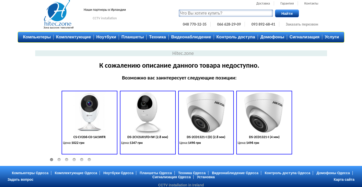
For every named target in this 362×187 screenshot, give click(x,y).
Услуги (332, 37)
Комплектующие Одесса (76, 173)
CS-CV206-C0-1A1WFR (89, 137)
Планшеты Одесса (156, 173)
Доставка (263, 3)
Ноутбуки (106, 37)
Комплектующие (73, 37)
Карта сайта (344, 179)
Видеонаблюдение (191, 37)
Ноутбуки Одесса (118, 173)
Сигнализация (305, 37)
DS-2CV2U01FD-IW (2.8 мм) (147, 137)
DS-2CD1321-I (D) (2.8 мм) (206, 137)
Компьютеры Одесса (30, 173)
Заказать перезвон (302, 24)
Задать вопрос (20, 179)
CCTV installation (105, 18)
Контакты (311, 3)
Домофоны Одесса (333, 173)
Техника (157, 37)
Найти (287, 13)
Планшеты (132, 37)
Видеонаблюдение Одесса (235, 173)
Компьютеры (37, 37)
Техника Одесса (192, 173)
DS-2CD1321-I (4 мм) (264, 137)
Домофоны (272, 37)
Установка (206, 177)
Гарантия (287, 3)
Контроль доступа (235, 37)
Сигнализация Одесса (171, 177)
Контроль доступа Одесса (287, 173)
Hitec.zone (183, 53)
